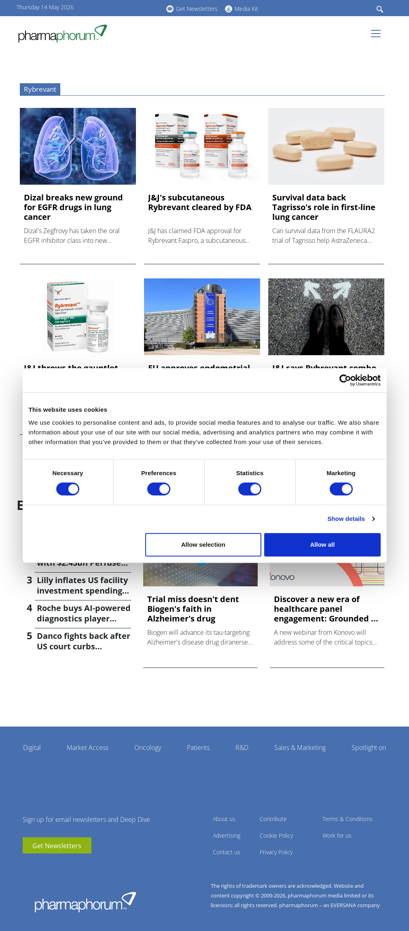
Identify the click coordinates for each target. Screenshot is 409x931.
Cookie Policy (276, 835)
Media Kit (246, 9)
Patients (198, 747)
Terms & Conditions (347, 819)
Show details (346, 518)
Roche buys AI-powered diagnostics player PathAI (84, 618)
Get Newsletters (197, 9)
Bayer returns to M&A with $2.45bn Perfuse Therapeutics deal (80, 563)
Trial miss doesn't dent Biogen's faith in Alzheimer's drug (193, 608)
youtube (114, 8)
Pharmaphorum (85, 902)
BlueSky (138, 8)
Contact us (226, 852)
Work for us (337, 835)
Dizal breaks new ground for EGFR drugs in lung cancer (73, 207)
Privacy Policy (276, 852)
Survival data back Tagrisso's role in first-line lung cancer (323, 207)
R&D (241, 747)
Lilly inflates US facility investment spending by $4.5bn (82, 591)
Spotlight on (369, 747)
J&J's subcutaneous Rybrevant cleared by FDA (200, 202)
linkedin (126, 8)
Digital (32, 747)
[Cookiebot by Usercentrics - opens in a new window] (345, 380)
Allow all (322, 544)
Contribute (273, 819)
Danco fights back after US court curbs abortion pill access (83, 646)
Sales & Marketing (300, 747)
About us (224, 819)
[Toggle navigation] (378, 33)
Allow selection (203, 544)
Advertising (226, 835)
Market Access (87, 747)
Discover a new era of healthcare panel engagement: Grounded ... (326, 608)
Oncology (147, 747)
